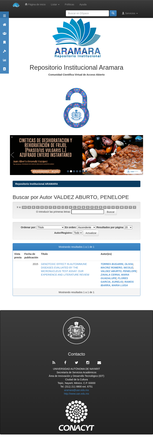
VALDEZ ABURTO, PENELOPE (118, 271)
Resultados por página (110, 227)
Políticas (69, 4)
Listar (55, 4)
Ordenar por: (28, 227)
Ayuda (83, 4)
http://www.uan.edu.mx (76, 393)
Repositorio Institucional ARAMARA (36, 183)
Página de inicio (35, 4)
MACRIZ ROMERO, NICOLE (117, 267)
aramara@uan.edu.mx (76, 390)
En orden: (70, 227)
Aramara (4, 26)
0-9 (24, 207)
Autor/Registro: (63, 232)
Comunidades (4, 35)
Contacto (4, 70)
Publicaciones (4, 44)
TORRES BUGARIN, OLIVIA (117, 264)
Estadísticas (4, 62)
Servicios (130, 13)
